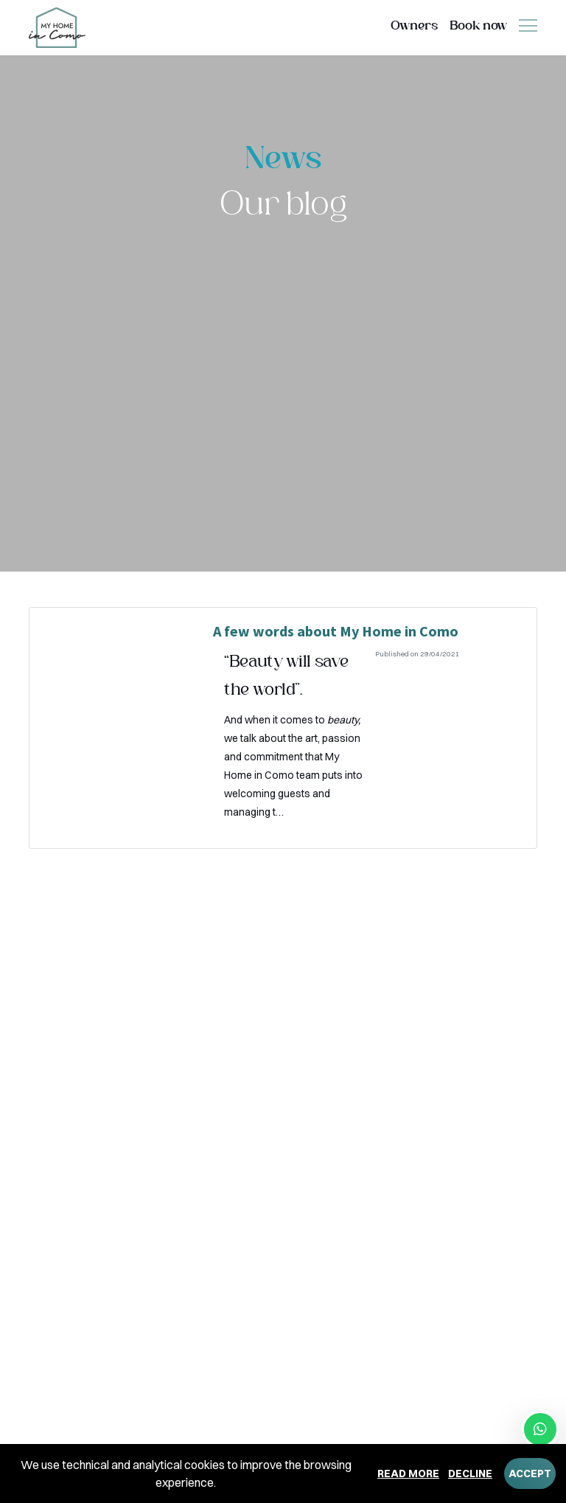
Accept (530, 1473)
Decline (470, 1473)
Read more (408, 1473)
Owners (414, 26)
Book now (478, 26)
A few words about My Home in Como (335, 631)
